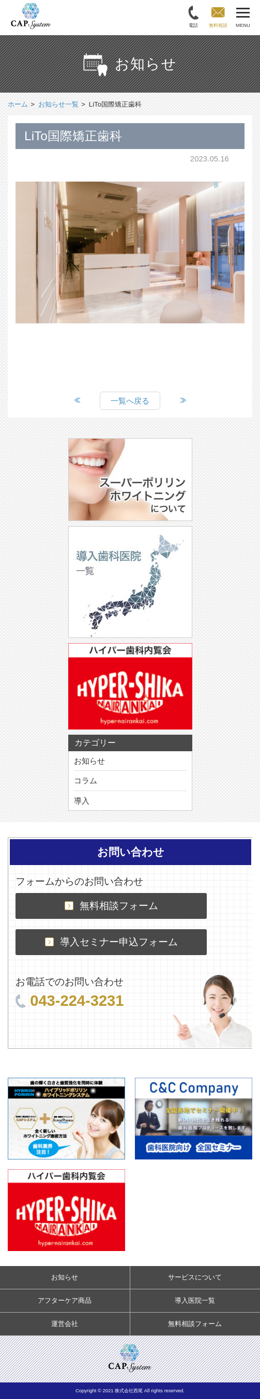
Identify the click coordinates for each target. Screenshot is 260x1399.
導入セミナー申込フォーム (111, 941)
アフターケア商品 (64, 1300)
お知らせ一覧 (58, 104)
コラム (85, 780)
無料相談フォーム (111, 905)
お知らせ (89, 760)
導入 (81, 800)
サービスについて (195, 1277)
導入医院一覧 (195, 1300)
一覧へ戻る (130, 400)
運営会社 (64, 1324)
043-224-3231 (70, 1000)
